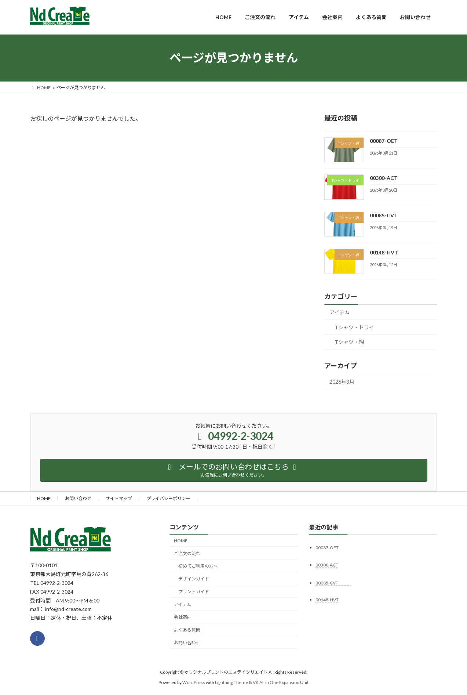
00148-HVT (383, 252)
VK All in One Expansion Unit (281, 682)
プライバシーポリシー (168, 498)
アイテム (339, 312)
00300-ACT (383, 178)
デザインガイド (193, 579)
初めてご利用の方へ (198, 566)
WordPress (193, 682)
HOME (44, 498)
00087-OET (383, 141)
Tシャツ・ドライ (354, 327)
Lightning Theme (231, 682)
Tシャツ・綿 (349, 342)
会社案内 (182, 617)
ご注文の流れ (187, 553)
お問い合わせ (78, 498)
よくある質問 (187, 630)
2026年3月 (341, 382)
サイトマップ (119, 498)
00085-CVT (391, 215)
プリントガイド (193, 591)
